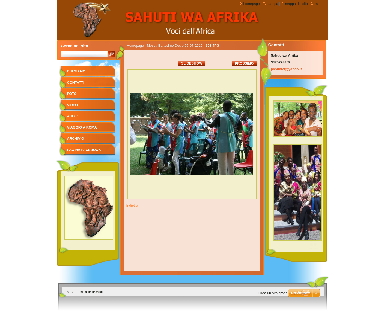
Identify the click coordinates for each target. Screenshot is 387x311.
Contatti (75, 82)
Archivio (75, 138)
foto (72, 94)
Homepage (135, 45)
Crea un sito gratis (272, 293)
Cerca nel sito (74, 45)
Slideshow (192, 63)
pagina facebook (84, 150)
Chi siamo (76, 71)
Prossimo (244, 63)
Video (72, 105)
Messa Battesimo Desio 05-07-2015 (175, 45)
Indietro (132, 205)
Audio (72, 116)
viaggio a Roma (82, 127)
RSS (317, 4)
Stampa (272, 4)
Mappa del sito (296, 4)
